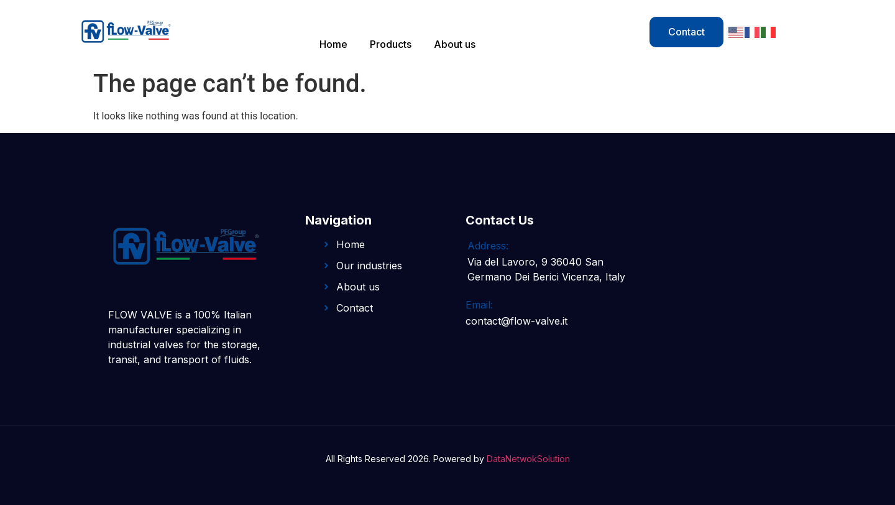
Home (333, 44)
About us (454, 44)
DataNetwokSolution (528, 458)
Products (390, 44)
